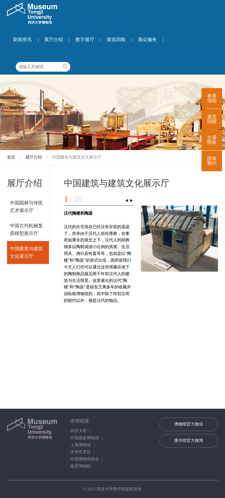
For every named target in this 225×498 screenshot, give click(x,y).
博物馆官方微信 (188, 424)
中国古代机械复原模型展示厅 (26, 229)
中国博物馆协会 (84, 459)
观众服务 (147, 39)
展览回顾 (116, 39)
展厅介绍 (53, 39)
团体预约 (212, 161)
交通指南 (212, 140)
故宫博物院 (80, 466)
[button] (131, 200)
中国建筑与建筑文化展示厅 (76, 157)
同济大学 (78, 431)
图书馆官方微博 (188, 440)
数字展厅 (85, 39)
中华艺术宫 (80, 452)
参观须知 (212, 98)
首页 (11, 157)
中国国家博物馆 (84, 438)
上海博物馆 (80, 445)
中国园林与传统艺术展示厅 (26, 206)
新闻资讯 (22, 39)
